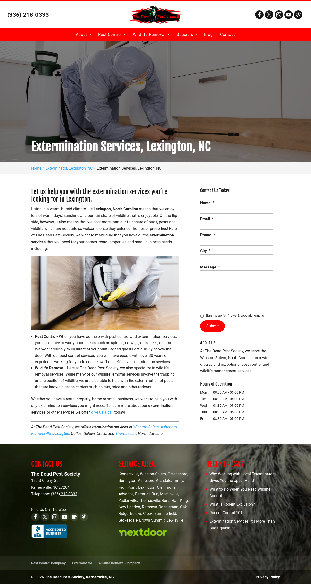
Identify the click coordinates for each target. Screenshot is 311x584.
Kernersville (41, 433)
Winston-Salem (146, 427)
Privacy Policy (268, 577)
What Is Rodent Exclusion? (232, 504)
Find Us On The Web (48, 509)
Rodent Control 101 (225, 513)
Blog (208, 34)
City (205, 251)
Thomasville (125, 433)
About (81, 34)
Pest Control (110, 34)
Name (207, 203)
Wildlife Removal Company (119, 563)
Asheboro (169, 427)
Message (210, 267)
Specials (185, 34)
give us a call (102, 412)
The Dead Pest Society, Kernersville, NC (79, 577)
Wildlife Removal (149, 34)
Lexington (60, 433)
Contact (227, 34)
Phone (207, 235)
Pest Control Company (48, 563)
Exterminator (82, 563)
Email (207, 219)
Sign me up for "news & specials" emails (234, 315)
